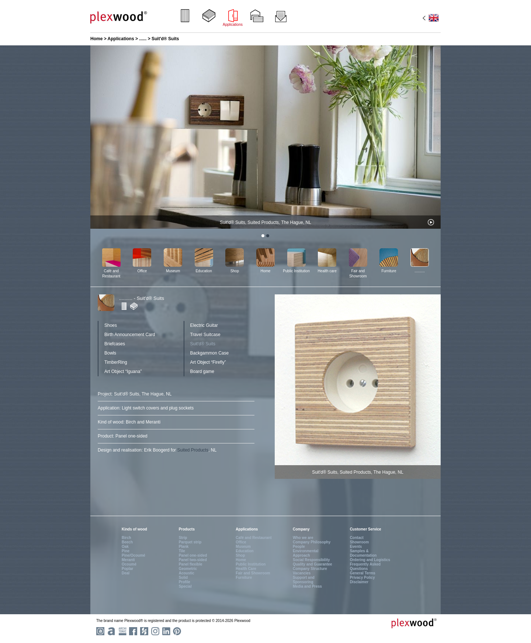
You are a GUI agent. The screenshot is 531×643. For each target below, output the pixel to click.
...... (142, 38)
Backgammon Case (209, 353)
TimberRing (115, 362)
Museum (173, 271)
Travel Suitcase (205, 334)
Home (96, 38)
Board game (202, 371)
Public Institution (296, 271)
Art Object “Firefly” (208, 362)
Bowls (110, 353)
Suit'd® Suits (203, 343)
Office (142, 271)
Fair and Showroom (358, 273)
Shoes (110, 325)
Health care (327, 271)
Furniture (388, 271)
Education (203, 271)
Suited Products (192, 450)
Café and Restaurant (111, 273)
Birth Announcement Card (129, 334)
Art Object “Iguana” (123, 371)
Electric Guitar (204, 325)
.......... (419, 271)
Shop (234, 271)
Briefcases (114, 343)
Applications (121, 38)
